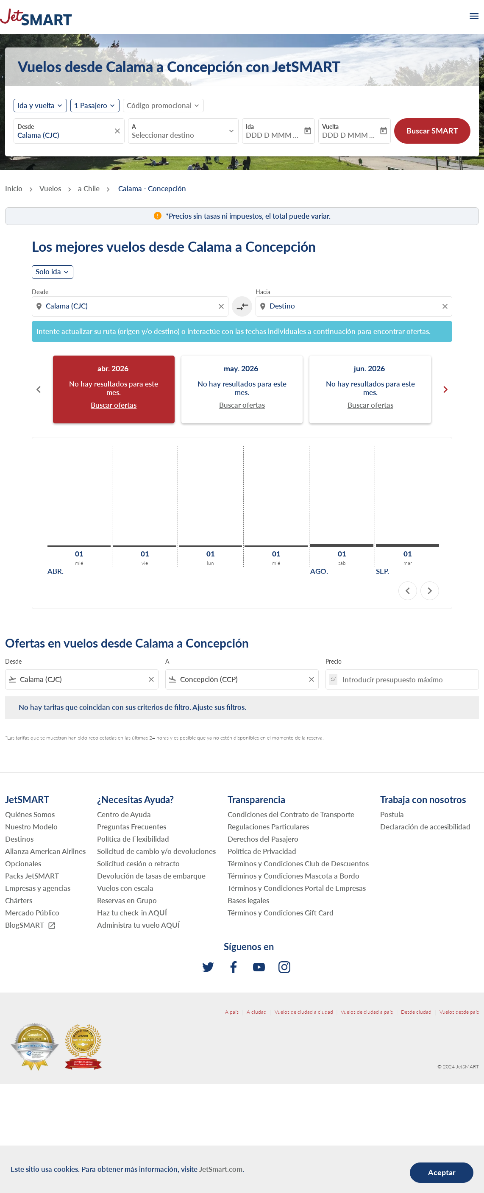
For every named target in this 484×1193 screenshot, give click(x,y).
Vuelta (330, 126)
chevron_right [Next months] (445, 389)
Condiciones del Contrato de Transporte (291, 814)
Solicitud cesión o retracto (138, 863)
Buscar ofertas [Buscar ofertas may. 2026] (242, 405)
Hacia (263, 291)
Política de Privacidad (262, 851)
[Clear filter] (151, 679)
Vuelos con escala (125, 888)
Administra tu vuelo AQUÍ (138, 924)
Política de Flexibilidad (133, 838)
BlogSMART (30, 925)
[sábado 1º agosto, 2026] (341, 545)
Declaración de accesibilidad (425, 826)
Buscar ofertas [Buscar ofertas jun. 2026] (370, 405)
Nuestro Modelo (31, 826)
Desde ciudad (416, 1012)
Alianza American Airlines (45, 851)
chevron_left (407, 591)
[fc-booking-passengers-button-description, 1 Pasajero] (90, 105)
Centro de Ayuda (124, 814)
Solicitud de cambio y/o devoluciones (156, 851)
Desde (25, 126)
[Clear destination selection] (446, 306)
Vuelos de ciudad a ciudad (304, 1012)
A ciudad (257, 1012)
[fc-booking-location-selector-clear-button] (118, 131)
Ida (250, 126)
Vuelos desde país (459, 1012)
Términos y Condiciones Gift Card (281, 912)
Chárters (18, 900)
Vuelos (50, 188)
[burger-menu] (473, 16)
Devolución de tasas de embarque (151, 875)
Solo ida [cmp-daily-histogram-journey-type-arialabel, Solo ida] (48, 271)
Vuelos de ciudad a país (367, 1012)
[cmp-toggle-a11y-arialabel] (242, 306)
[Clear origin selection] (222, 306)
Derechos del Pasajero (263, 838)
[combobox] (64, 135)
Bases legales (248, 900)
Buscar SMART (432, 130)
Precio (333, 661)
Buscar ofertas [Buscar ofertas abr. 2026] (113, 405)
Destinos (19, 838)
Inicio (13, 188)
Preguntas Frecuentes (131, 826)
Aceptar (442, 1172)
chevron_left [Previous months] (38, 389)
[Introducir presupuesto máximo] (406, 679)
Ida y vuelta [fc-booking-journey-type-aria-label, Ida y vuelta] (36, 105)
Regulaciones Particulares (268, 826)
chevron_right (430, 591)
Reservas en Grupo (127, 900)
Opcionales (23, 863)
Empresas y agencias (37, 888)
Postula (392, 814)
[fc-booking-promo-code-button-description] (159, 105)
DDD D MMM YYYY (274, 135)
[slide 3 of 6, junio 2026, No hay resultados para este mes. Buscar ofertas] (370, 389)
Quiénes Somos (30, 814)
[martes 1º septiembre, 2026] (407, 545)
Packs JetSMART (32, 875)
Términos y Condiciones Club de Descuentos (298, 863)
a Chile (89, 188)
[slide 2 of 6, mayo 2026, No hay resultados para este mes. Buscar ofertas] (242, 389)
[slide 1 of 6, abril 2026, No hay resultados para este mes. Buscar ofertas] (114, 389)
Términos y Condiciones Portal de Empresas (297, 888)
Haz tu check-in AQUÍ (132, 912)
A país (232, 1012)
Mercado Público (32, 912)
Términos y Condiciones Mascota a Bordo (293, 875)
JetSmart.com (220, 1169)
